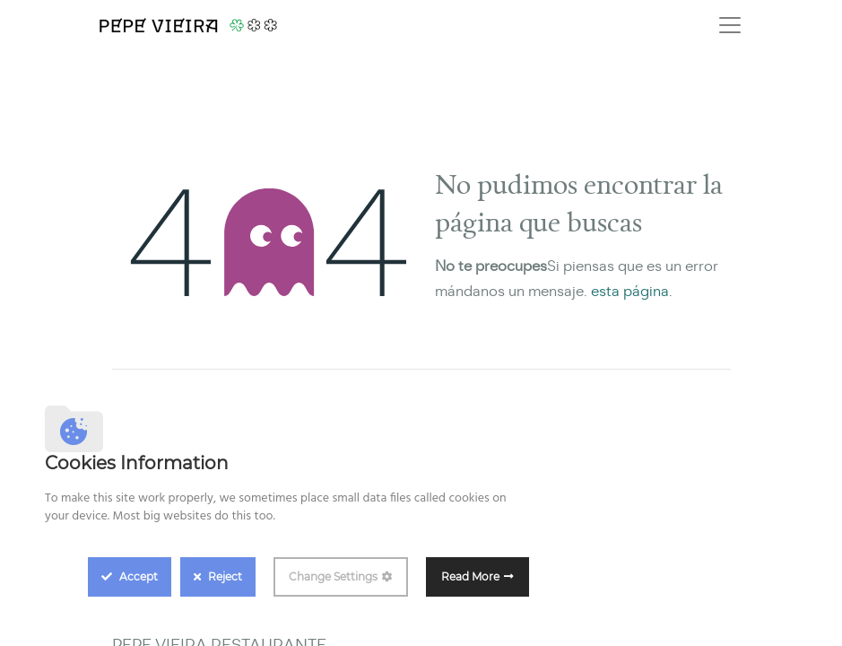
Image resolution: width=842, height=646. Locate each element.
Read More (470, 576)
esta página (630, 291)
